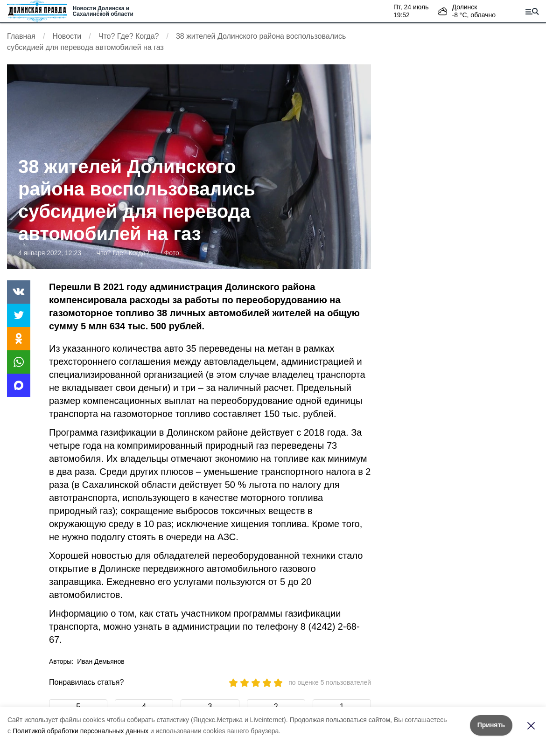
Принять (491, 725)
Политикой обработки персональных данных (80, 731)
